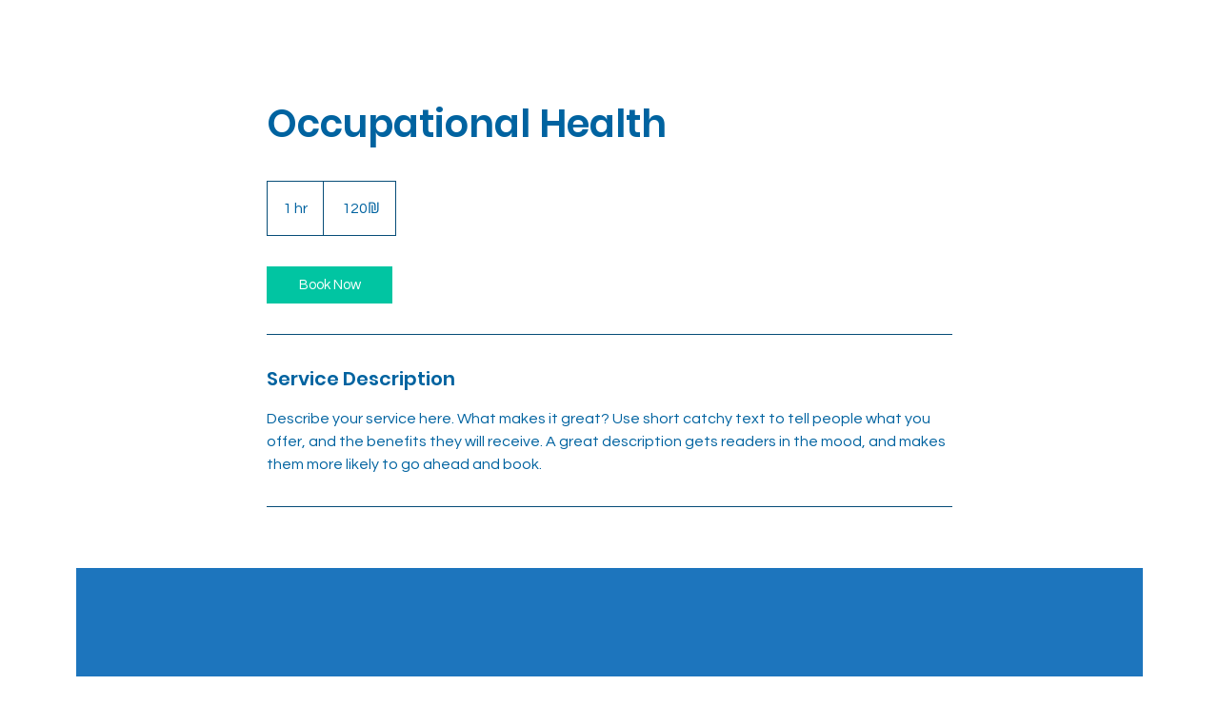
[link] (329, 285)
